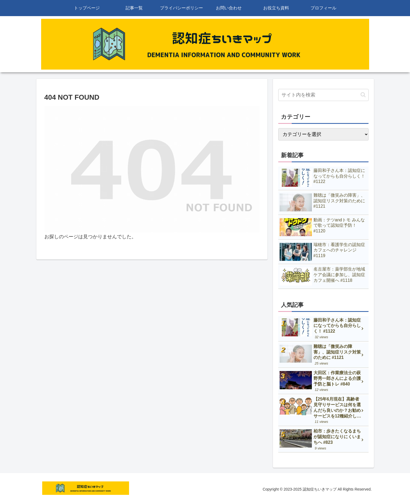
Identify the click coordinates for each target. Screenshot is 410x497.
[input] (323, 95)
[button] (363, 95)
